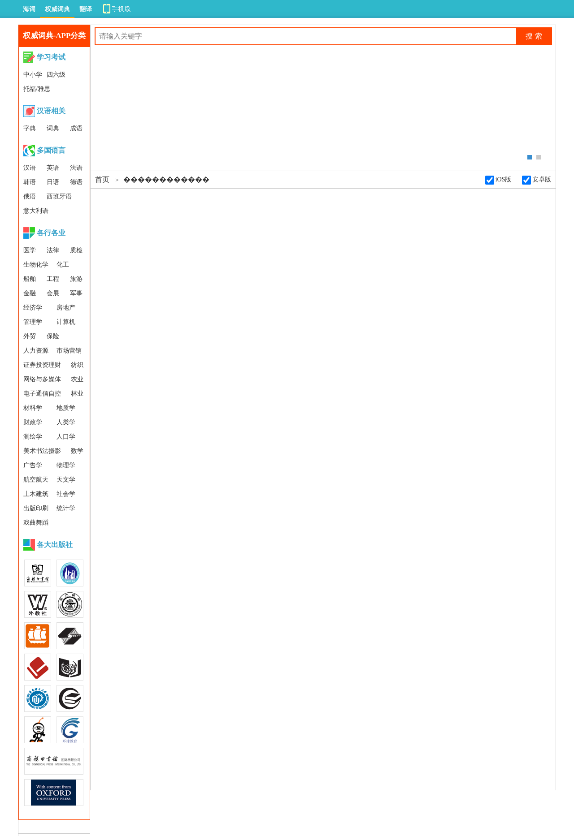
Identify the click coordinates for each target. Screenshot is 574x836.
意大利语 (35, 210)
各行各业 (51, 233)
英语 (53, 167)
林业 (77, 393)
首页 (102, 179)
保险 (53, 336)
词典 (53, 128)
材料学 (32, 408)
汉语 (29, 167)
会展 (53, 293)
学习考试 (51, 57)
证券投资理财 (42, 365)
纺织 (77, 365)
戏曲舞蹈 (35, 522)
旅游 (76, 279)
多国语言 (51, 150)
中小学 (32, 74)
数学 (77, 451)
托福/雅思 (36, 89)
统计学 (66, 508)
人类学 (66, 422)
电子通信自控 (42, 393)
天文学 (66, 479)
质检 (76, 250)
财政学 (32, 422)
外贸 (29, 336)
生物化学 (35, 264)
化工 (63, 264)
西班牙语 (59, 196)
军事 (76, 293)
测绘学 (32, 436)
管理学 (32, 322)
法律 (53, 250)
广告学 (32, 465)
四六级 (56, 74)
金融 (29, 293)
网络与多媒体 (42, 379)
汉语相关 (51, 111)
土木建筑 (35, 494)
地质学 (66, 408)
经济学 (32, 307)
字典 (29, 128)
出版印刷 (35, 508)
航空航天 (35, 479)
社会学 (66, 494)
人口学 (66, 436)
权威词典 (57, 9)
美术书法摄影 (42, 451)
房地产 (66, 307)
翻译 (85, 9)
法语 (76, 167)
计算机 (66, 322)
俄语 (29, 196)
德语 (76, 182)
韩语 (29, 182)
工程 (53, 279)
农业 (77, 379)
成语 (76, 128)
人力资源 (35, 350)
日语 (53, 182)
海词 (29, 9)
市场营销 (69, 350)
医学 (29, 250)
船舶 (29, 279)
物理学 (66, 465)
